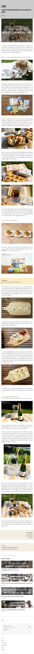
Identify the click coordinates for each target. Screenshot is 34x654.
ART (2, 640)
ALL (2, 638)
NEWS (3, 649)
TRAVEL (3, 643)
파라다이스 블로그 (7, 625)
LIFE (3, 6)
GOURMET (4, 645)
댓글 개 (2, 620)
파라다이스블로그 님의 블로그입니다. (9, 627)
